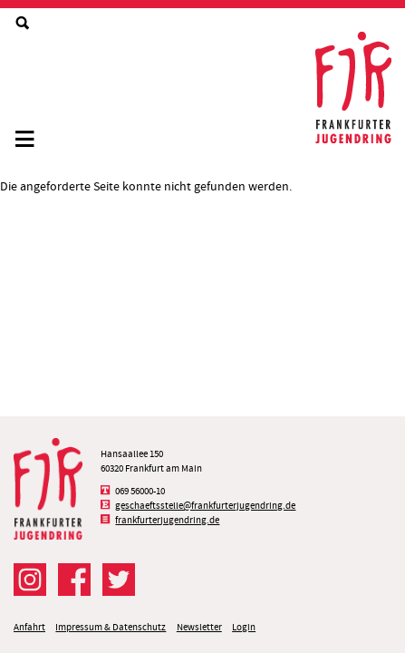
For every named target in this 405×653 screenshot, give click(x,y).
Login (244, 627)
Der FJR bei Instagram (30, 579)
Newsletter (199, 627)
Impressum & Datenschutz (110, 627)
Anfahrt (29, 627)
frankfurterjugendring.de (167, 520)
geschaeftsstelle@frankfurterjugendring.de (205, 505)
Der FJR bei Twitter (118, 579)
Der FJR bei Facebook (74, 579)
